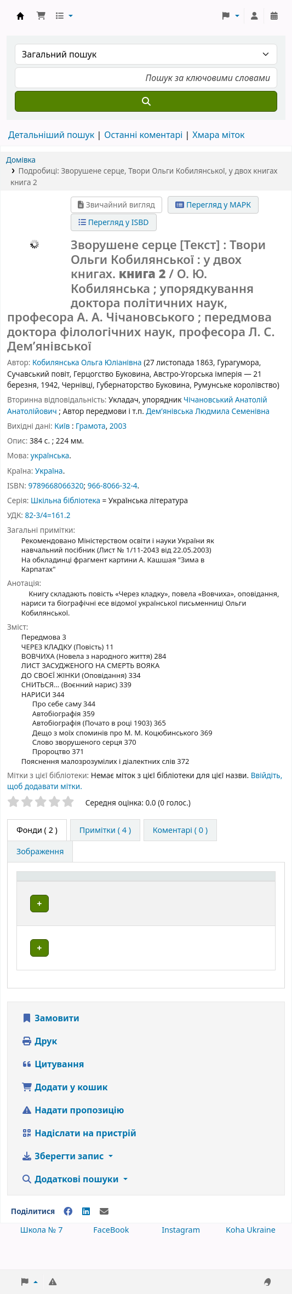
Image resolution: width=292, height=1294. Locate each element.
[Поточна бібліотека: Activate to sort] (123, 887)
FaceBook (111, 1254)
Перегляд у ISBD (113, 222)
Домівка (21, 159)
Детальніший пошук (51, 135)
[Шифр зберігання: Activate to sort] (193, 887)
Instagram (181, 1254)
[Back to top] (259, 1260)
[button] (41, 15)
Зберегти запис (63, 1181)
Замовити (50, 1043)
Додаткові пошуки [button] (71, 1204)
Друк (39, 1066)
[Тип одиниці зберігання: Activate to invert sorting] (53, 887)
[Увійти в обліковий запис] (254, 15)
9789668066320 (55, 485)
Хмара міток (218, 135)
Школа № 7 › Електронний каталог (20, 16)
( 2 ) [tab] (37, 830)
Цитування (52, 1089)
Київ (62, 426)
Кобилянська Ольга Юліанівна (87, 362)
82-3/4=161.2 (47, 515)
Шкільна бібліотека (65, 500)
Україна (49, 470)
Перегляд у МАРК (213, 204)
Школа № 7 (41, 1254)
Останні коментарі (143, 135)
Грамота (91, 426)
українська (50, 455)
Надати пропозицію (72, 1135)
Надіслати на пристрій (78, 1158)
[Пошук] (146, 101)
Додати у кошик (64, 1112)
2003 (118, 426)
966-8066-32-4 (113, 485)
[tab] (105, 830)
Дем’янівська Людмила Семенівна (208, 411)
